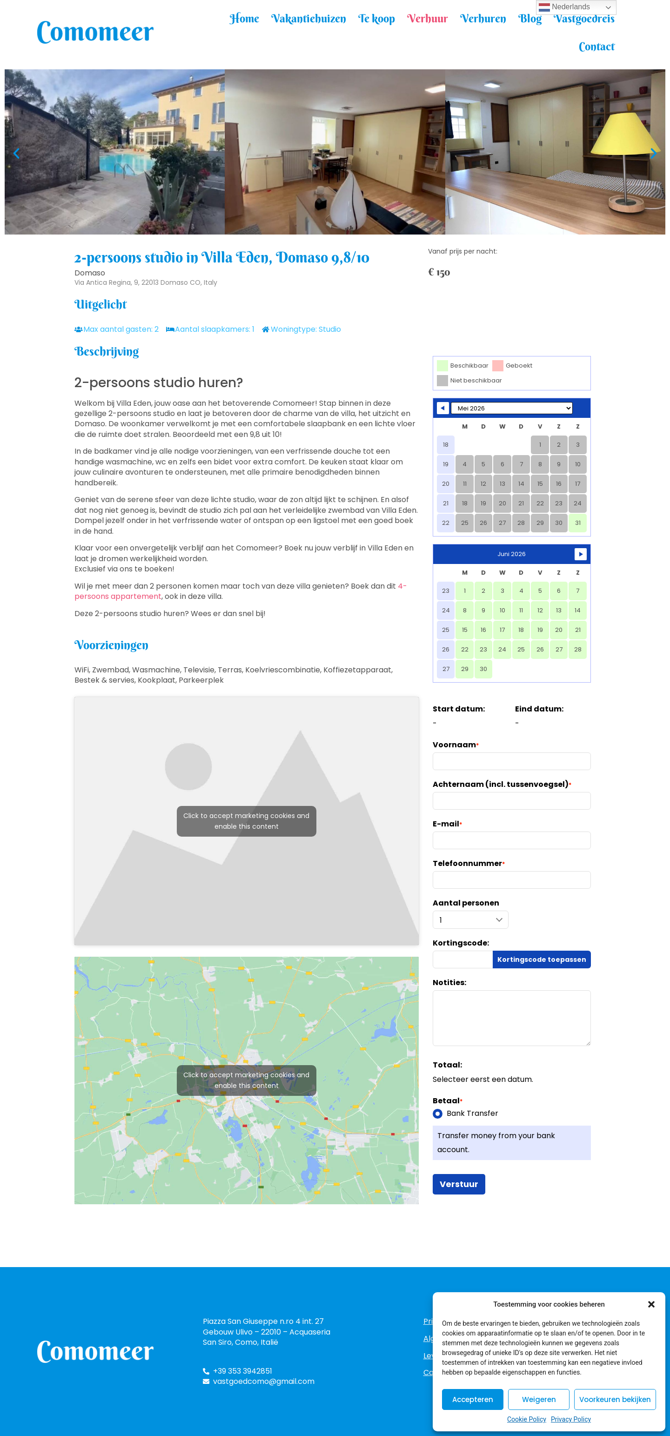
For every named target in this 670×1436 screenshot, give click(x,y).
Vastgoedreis (584, 18)
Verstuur (459, 1184)
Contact (597, 46)
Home (244, 18)
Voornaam (456, 745)
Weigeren (539, 1399)
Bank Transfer (465, 1113)
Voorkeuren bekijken (615, 1399)
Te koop (376, 18)
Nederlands (564, 7)
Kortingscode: (461, 943)
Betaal (447, 1101)
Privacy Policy (571, 1419)
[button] (651, 1304)
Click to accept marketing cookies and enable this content (246, 821)
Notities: (449, 983)
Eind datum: (539, 709)
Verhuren (483, 18)
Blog (530, 18)
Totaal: (447, 1065)
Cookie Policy (526, 1419)
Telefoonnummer (469, 864)
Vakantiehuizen (308, 18)
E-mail (447, 824)
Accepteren (472, 1399)
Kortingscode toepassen (541, 959)
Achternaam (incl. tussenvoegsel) (502, 784)
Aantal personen (466, 903)
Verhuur (427, 18)
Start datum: (459, 709)
